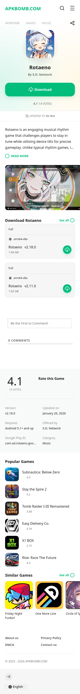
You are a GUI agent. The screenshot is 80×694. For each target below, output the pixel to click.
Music (47, 443)
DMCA (9, 645)
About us (11, 638)
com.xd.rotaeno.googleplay (21, 443)
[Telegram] (8, 676)
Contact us (49, 645)
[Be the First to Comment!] (39, 323)
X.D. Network (52, 428)
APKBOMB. (23, 8)
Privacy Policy (51, 638)
